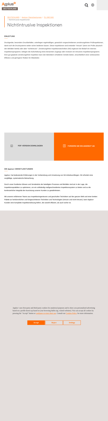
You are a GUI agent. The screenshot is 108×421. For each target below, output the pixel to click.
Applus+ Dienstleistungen (32, 17)
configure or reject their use (46, 313)
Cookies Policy (71, 313)
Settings (72, 323)
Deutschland (13, 17)
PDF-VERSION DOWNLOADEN (30, 146)
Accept (36, 323)
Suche (86, 5)
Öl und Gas (49, 17)
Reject (54, 323)
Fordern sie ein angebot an (81, 146)
